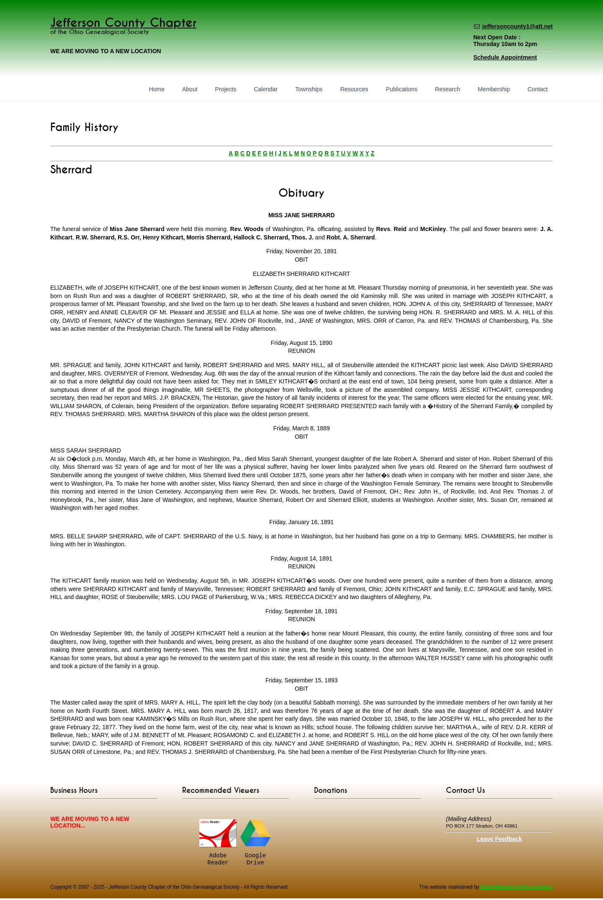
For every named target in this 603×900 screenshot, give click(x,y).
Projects (226, 89)
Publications (401, 89)
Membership (494, 89)
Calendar (266, 89)
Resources (354, 89)
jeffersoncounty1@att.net (517, 26)
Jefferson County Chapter (123, 23)
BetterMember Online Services (517, 889)
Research (447, 89)
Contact (538, 89)
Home (157, 89)
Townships (308, 89)
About (190, 89)
